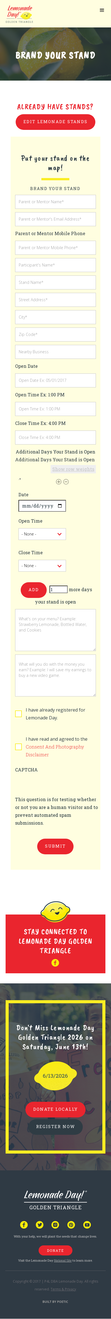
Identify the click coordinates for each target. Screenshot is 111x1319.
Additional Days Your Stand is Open (55, 459)
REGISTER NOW (55, 1126)
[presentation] (57, 785)
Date (23, 494)
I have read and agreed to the (57, 746)
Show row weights (73, 469)
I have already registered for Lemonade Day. (55, 714)
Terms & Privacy (63, 1289)
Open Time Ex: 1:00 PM (40, 394)
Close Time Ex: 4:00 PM (40, 423)
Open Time (30, 521)
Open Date (26, 366)
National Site (63, 1260)
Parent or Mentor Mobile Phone (50, 233)
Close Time (30, 552)
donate (55, 1250)
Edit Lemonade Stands (55, 121)
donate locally (55, 1109)
